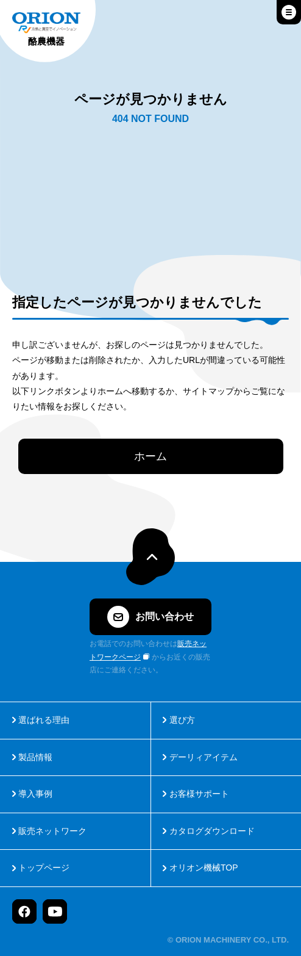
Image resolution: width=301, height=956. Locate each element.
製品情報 (35, 757)
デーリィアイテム (203, 757)
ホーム (150, 456)
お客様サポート (199, 794)
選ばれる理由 (43, 720)
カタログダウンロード (212, 831)
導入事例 (35, 794)
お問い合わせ (150, 617)
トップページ (43, 867)
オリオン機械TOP (203, 867)
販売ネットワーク (52, 831)
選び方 (182, 720)
